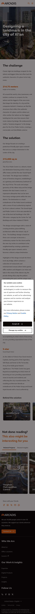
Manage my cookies (16, 330)
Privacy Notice (12, 313)
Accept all (15, 324)
